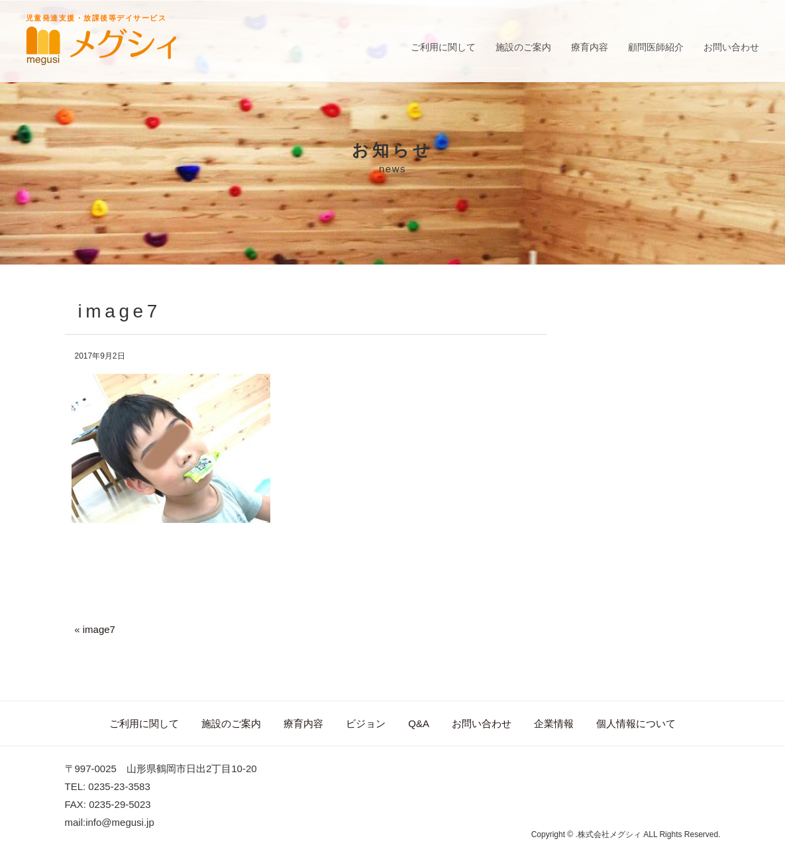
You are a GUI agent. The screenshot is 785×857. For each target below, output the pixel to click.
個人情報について (636, 723)
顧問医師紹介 (656, 47)
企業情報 (554, 723)
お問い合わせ (731, 47)
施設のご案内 (523, 47)
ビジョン (366, 723)
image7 (99, 629)
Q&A (418, 723)
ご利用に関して (443, 47)
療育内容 (589, 47)
